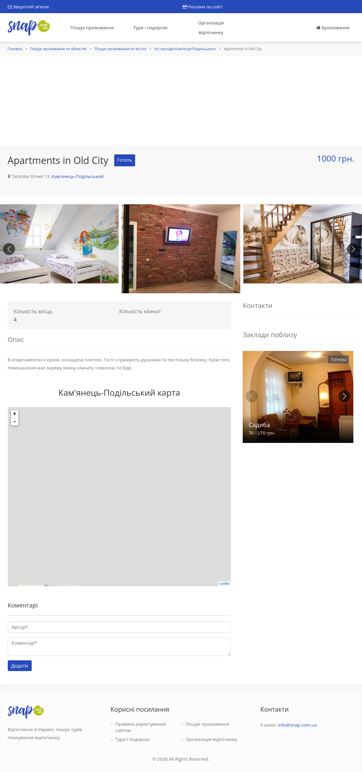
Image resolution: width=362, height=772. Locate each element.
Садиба (259, 425)
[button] (353, 249)
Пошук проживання (92, 27)
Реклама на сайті (202, 7)
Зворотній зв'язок (28, 7)
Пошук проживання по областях (58, 48)
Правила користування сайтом (140, 727)
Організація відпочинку (211, 27)
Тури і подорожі (150, 27)
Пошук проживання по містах (120, 48)
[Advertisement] (181, 100)
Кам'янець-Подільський (78, 176)
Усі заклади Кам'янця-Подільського (185, 48)
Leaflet (224, 583)
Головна (15, 48)
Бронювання (332, 27)
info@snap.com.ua (297, 725)
